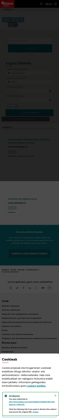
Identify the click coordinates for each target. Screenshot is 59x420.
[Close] (55, 396)
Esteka (36, 412)
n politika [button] (35, 385)
